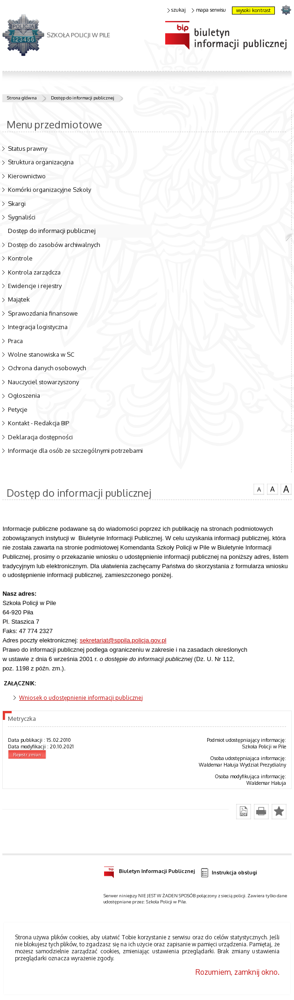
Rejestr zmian (27, 754)
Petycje (18, 409)
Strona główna (22, 97)
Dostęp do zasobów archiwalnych (54, 244)
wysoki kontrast (253, 10)
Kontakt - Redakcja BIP (38, 423)
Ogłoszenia (24, 395)
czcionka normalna (259, 488)
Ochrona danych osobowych (47, 368)
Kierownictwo (27, 176)
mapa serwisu (209, 10)
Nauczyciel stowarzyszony (43, 382)
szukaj (177, 10)
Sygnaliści (21, 217)
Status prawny (27, 148)
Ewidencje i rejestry (35, 285)
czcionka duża (286, 489)
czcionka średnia (272, 488)
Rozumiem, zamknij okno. (238, 972)
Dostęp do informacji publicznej (82, 97)
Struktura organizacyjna (41, 162)
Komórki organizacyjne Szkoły (49, 189)
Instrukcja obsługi (228, 872)
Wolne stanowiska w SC (41, 354)
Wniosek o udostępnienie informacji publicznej (81, 697)
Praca (15, 341)
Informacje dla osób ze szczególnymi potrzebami (75, 450)
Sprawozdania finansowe (43, 313)
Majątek (19, 299)
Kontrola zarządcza (34, 272)
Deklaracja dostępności (40, 437)
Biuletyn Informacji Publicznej (149, 870)
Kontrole (20, 258)
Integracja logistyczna (38, 327)
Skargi (17, 203)
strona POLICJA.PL (286, 9)
